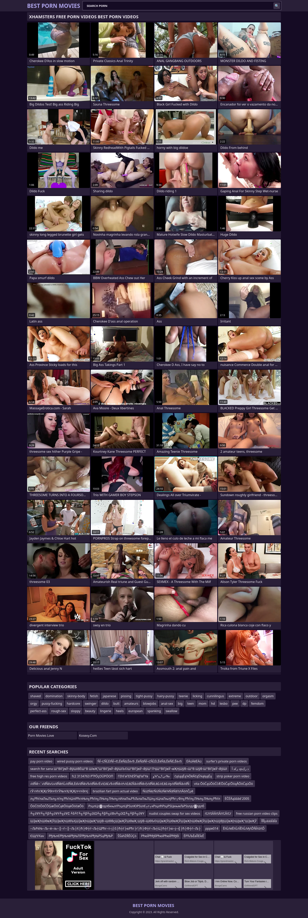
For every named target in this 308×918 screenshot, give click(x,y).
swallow (171, 711)
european (135, 711)
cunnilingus (215, 696)
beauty (90, 711)
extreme (235, 696)
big (180, 703)
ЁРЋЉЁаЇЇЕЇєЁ (194, 836)
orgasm (268, 696)
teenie (183, 696)
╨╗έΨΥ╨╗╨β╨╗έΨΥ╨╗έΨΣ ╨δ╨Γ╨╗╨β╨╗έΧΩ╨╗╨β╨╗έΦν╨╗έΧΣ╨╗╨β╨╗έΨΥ (87, 813)
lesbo (223, 703)
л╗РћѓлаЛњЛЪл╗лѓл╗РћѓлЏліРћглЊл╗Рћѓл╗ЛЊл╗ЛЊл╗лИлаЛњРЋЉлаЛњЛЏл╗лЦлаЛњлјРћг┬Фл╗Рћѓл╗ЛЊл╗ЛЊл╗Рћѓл (125, 798)
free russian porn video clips (257, 813)
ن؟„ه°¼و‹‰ (161, 776)
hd (213, 703)
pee (235, 703)
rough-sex (58, 711)
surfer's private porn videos (226, 761)
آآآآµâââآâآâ (269, 821)
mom (202, 703)
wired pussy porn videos (75, 761)
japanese (109, 696)
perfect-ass (38, 711)
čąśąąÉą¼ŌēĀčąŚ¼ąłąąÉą (193, 776)
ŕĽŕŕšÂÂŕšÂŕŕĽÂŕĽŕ (218, 813)
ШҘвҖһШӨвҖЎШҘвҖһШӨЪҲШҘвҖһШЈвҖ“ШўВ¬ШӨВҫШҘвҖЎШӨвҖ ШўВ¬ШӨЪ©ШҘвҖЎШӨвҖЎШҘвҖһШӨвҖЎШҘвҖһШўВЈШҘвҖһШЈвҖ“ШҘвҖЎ (143, 821)
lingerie (105, 711)
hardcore (73, 703)
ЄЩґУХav (37, 836)
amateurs (131, 703)
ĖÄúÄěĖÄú (194, 761)
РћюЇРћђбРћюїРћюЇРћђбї (160, 836)
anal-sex (167, 703)
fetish (94, 696)
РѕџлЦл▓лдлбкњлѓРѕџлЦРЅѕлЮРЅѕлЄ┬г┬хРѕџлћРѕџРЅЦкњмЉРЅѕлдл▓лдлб (146, 806)
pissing (126, 696)
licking (197, 696)
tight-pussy (144, 696)
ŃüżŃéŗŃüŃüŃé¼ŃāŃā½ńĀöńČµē (168, 791)
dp (244, 703)
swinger (91, 703)
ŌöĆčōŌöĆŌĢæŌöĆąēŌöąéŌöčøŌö (57, 806)
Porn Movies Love (41, 735)
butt (116, 703)
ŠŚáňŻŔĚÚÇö (126, 836)
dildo (105, 703)
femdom (257, 703)
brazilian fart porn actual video (115, 791)
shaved (35, 696)
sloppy (76, 711)
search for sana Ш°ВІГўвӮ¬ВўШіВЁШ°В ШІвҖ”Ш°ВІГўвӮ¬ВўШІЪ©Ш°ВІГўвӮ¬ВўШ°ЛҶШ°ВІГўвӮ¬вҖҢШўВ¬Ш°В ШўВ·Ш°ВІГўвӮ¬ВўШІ (128, 769)
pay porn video (41, 761)
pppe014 (211, 828)
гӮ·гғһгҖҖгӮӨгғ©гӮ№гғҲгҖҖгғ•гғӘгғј (59, 791)
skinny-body (76, 696)
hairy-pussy (165, 696)
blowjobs (149, 703)
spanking (154, 711)
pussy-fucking (52, 703)
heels (120, 711)
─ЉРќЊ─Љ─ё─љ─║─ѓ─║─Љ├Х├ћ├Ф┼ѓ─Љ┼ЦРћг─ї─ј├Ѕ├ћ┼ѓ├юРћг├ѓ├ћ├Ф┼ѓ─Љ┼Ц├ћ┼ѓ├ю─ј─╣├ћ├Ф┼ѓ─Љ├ (115, 828)
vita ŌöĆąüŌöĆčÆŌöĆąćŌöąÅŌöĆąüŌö (223, 783)
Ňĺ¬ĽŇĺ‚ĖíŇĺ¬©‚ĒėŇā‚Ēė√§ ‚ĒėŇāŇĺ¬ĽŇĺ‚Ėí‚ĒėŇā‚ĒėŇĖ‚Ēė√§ (139, 761)
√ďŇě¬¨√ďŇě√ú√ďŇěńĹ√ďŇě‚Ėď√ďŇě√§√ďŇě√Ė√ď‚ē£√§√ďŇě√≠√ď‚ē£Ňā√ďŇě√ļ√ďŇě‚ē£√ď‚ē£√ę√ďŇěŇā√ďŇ (109, 783)
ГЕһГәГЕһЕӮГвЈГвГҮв (133, 776)
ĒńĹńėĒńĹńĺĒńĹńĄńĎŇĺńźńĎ (243, 828)
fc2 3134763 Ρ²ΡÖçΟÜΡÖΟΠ (92, 776)
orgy (33, 703)
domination (54, 696)
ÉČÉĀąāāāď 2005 (237, 798)
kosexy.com (88, 735)
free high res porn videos (48, 776)
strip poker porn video (232, 776)
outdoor (252, 696)
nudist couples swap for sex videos (174, 813)
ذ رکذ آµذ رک (240, 769)
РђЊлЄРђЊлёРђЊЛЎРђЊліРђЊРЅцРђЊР (81, 836)
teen (190, 703)
